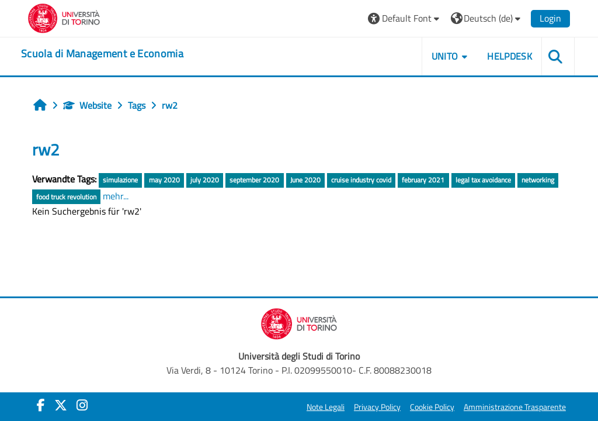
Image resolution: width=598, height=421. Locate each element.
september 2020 (254, 179)
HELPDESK (509, 56)
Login (550, 18)
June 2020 (305, 179)
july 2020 (204, 179)
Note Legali (326, 407)
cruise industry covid (361, 179)
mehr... (115, 196)
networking (537, 179)
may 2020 (164, 179)
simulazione (120, 179)
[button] (405, 18)
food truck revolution (66, 196)
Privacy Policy (377, 407)
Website (87, 105)
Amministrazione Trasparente (515, 407)
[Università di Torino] (63, 17)
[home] (102, 53)
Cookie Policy (432, 407)
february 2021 (423, 179)
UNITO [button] (445, 56)
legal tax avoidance (483, 179)
